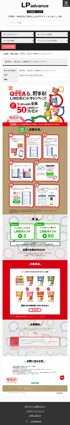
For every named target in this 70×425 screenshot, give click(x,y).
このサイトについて (35, 411)
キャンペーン (24, 75)
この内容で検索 (8, 47)
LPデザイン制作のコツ (35, 407)
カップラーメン (36, 75)
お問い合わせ (35, 416)
